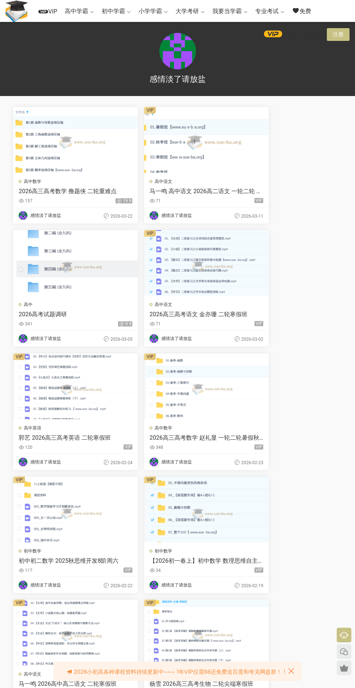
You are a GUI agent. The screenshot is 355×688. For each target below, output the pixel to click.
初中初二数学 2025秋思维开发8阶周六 (63, 439)
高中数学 (33, 181)
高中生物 (33, 552)
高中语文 (145, 181)
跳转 (231, 614)
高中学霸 (76, 11)
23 (175, 614)
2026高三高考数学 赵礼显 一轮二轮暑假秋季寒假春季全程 (288, 315)
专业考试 (267, 11)
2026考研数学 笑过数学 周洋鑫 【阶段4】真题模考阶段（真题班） (176, 562)
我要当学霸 (227, 11)
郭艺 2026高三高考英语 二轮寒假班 (177, 314)
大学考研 (187, 11)
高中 (252, 181)
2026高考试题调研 (266, 191)
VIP (47, 11)
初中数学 (33, 429)
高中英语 (145, 305)
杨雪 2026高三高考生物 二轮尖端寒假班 (65, 562)
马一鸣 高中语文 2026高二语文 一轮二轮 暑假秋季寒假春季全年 (175, 191)
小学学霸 (150, 11)
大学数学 (145, 552)
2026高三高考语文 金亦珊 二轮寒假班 (65, 315)
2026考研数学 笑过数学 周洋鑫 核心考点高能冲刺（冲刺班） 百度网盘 (287, 562)
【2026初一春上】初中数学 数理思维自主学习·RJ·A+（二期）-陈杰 (176, 439)
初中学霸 (113, 11)
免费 (301, 11)
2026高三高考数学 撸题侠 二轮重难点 (65, 191)
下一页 (194, 614)
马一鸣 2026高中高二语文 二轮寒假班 (288, 439)
